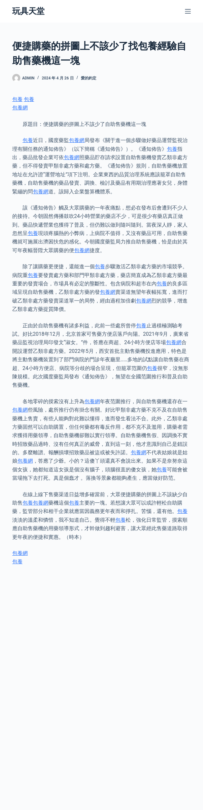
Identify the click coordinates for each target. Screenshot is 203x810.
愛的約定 (88, 78)
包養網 (20, 108)
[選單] (188, 11)
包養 (17, 99)
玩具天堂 (28, 11)
